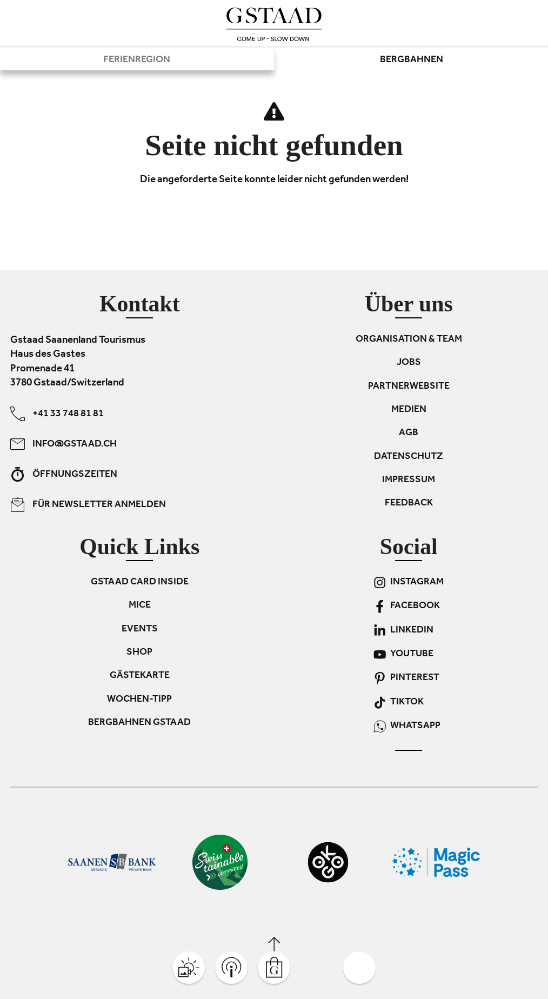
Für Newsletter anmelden (88, 504)
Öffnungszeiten (63, 474)
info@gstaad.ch (63, 444)
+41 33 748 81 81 (57, 414)
